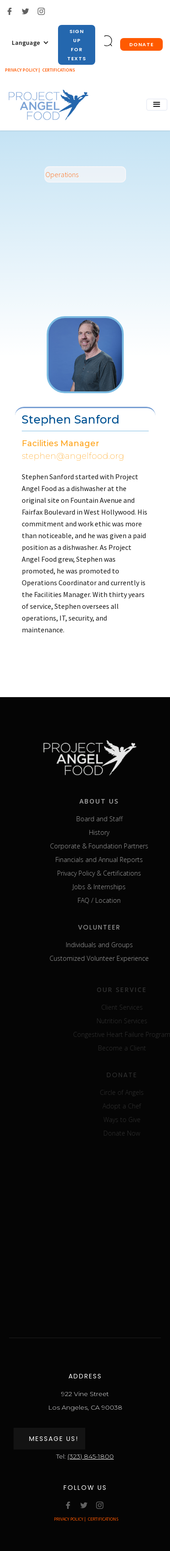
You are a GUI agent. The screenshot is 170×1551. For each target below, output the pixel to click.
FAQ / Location (110, 900)
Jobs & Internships (110, 886)
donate (141, 44)
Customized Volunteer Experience (110, 958)
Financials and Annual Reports (110, 859)
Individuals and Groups (110, 944)
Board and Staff (110, 818)
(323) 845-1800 (91, 1456)
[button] (30, 42)
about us (110, 801)
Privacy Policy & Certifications (110, 873)
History (110, 832)
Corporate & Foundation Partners (110, 846)
